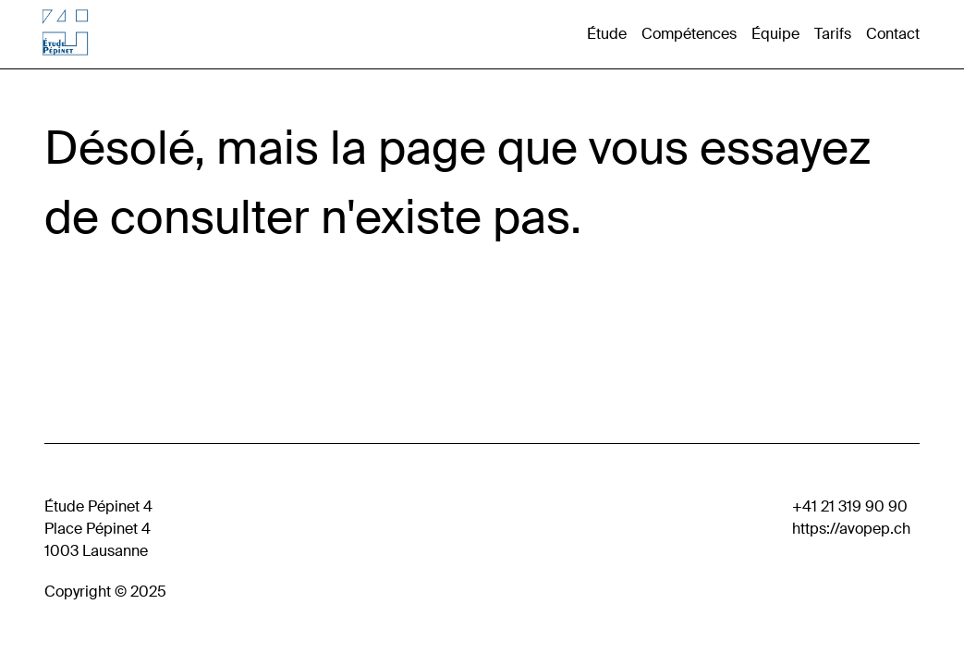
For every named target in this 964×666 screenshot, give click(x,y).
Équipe (775, 33)
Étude (607, 33)
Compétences (689, 33)
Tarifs (832, 33)
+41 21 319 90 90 (850, 506)
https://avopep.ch (851, 528)
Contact (893, 33)
